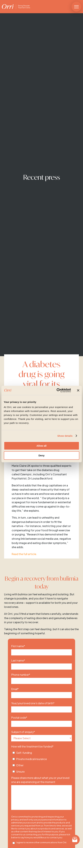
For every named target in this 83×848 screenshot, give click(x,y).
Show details (65, 435)
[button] (76, 7)
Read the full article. (24, 554)
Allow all (41, 445)
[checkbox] (41, 761)
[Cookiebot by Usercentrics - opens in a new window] (56, 390)
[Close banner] (78, 390)
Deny (41, 455)
